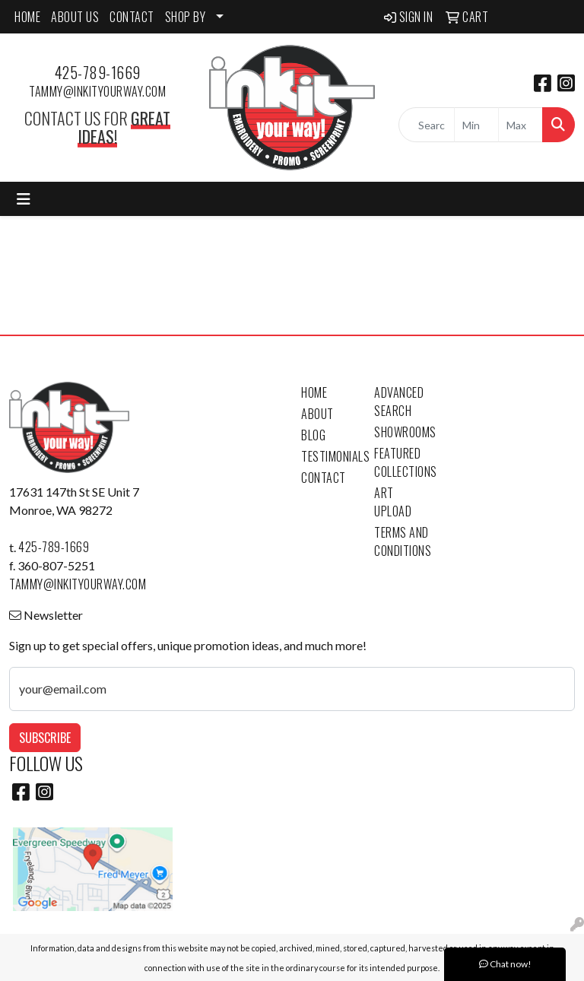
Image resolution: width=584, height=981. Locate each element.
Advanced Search (399, 401)
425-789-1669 (98, 72)
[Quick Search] (426, 124)
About (317, 414)
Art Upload (392, 502)
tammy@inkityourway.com (97, 91)
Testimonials (328, 456)
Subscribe (45, 738)
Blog (313, 435)
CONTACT (132, 17)
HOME (27, 17)
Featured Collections (401, 462)
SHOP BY (185, 17)
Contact (323, 477)
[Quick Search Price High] (520, 124)
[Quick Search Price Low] (476, 124)
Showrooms (401, 432)
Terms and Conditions (401, 541)
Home (314, 392)
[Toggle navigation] (24, 199)
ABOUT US (75, 17)
